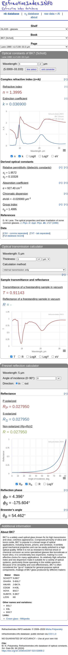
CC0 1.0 (52, 634)
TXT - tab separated (40, 233)
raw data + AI (52, 13)
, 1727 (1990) (39, 223)
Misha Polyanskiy (54, 629)
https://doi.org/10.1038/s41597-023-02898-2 (23, 650)
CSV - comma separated (15, 233)
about (34, 17)
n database (31, 13)
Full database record (13, 236)
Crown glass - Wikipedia (18, 618)
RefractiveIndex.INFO (27, 3)
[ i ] (65, 79)
